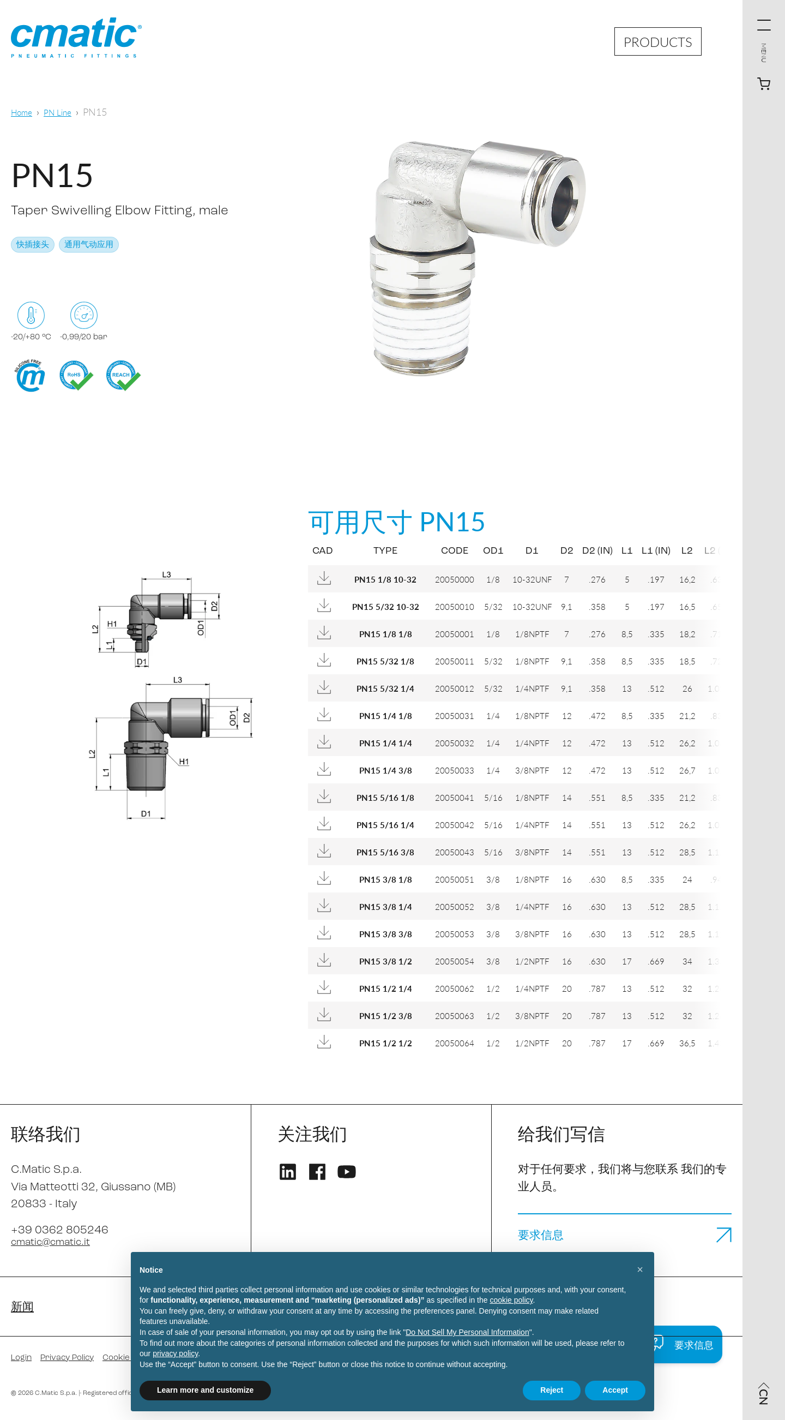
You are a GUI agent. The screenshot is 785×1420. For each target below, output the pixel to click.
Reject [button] (551, 1390)
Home (24, 111)
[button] (640, 1269)
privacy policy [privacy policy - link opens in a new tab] (175, 1353)
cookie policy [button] (511, 1300)
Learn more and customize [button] (205, 1390)
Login (24, 1361)
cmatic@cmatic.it (57, 1242)
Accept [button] (615, 1390)
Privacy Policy (77, 1361)
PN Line (64, 111)
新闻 (24, 1308)
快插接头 (32, 245)
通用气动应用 (88, 245)
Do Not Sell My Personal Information (467, 1332)
